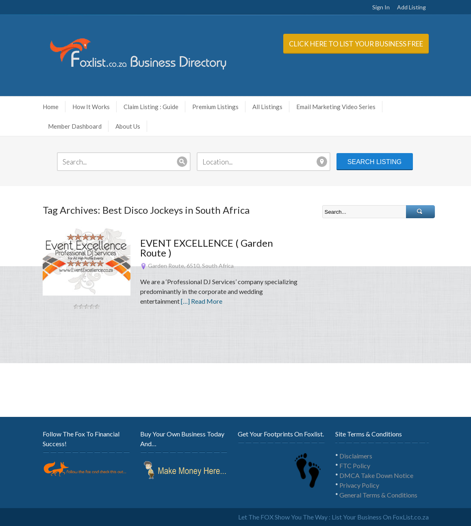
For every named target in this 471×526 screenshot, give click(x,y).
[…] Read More (201, 301)
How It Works (93, 106)
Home (51, 106)
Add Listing (411, 7)
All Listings (267, 106)
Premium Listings (215, 106)
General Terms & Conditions (378, 495)
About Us (130, 126)
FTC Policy (354, 465)
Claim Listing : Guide (151, 106)
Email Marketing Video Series (338, 106)
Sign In (381, 7)
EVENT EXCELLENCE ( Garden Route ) (206, 248)
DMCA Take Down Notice (376, 475)
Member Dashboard (75, 126)
